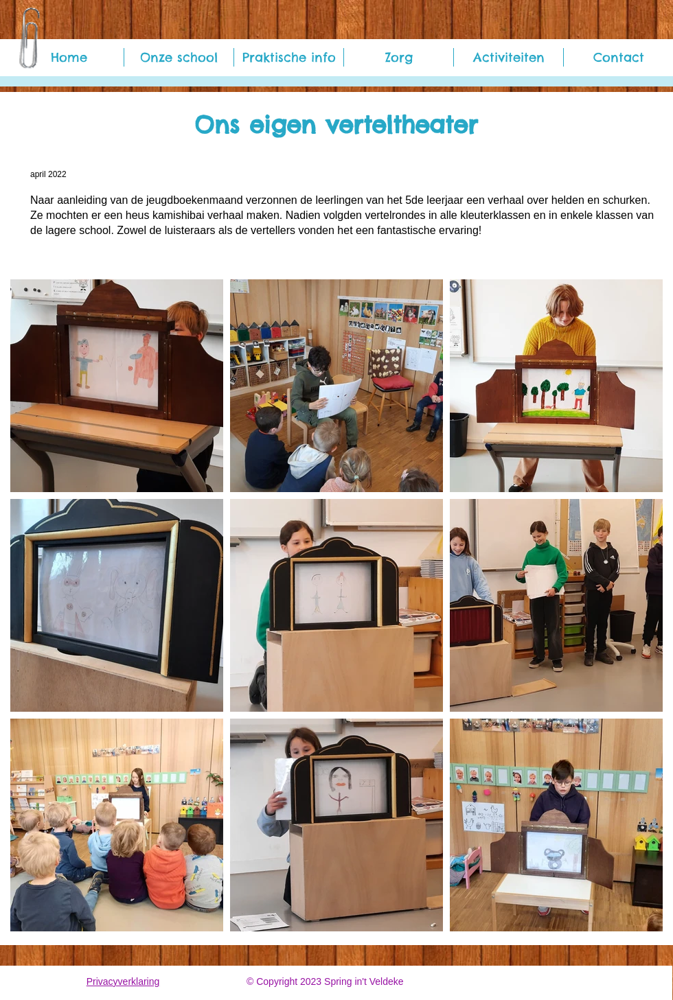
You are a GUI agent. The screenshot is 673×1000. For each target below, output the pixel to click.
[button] (178, 57)
